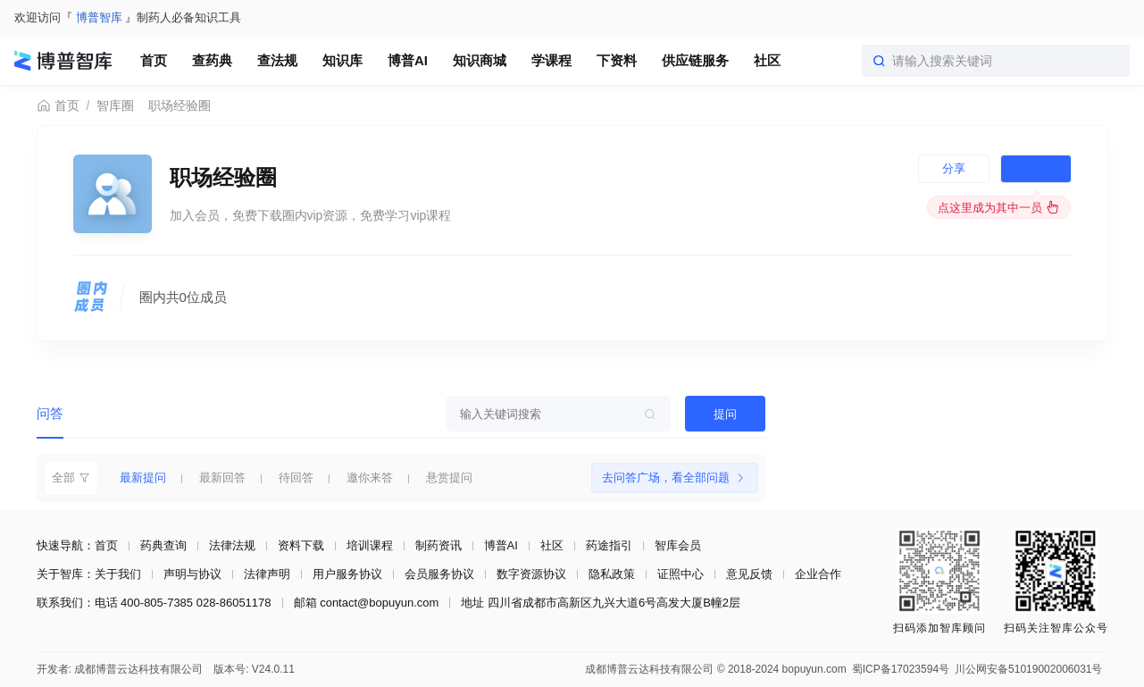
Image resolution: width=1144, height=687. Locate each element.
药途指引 (609, 545)
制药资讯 (438, 545)
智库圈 (115, 105)
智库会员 (678, 545)
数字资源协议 (531, 574)
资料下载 (301, 545)
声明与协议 (192, 574)
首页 (58, 105)
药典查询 (163, 545)
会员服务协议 (439, 574)
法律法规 (232, 545)
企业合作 (818, 574)
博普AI (501, 545)
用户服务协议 (347, 574)
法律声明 (267, 574)
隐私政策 (612, 574)
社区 (552, 545)
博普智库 (99, 17)
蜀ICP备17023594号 (900, 669)
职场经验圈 (179, 105)
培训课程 (370, 545)
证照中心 (680, 574)
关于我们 (118, 574)
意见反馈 (749, 574)
